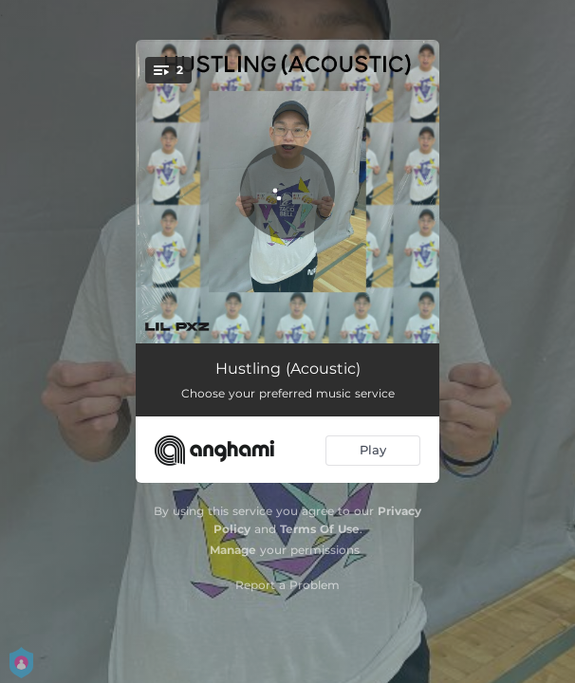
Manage (233, 550)
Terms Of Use (320, 529)
